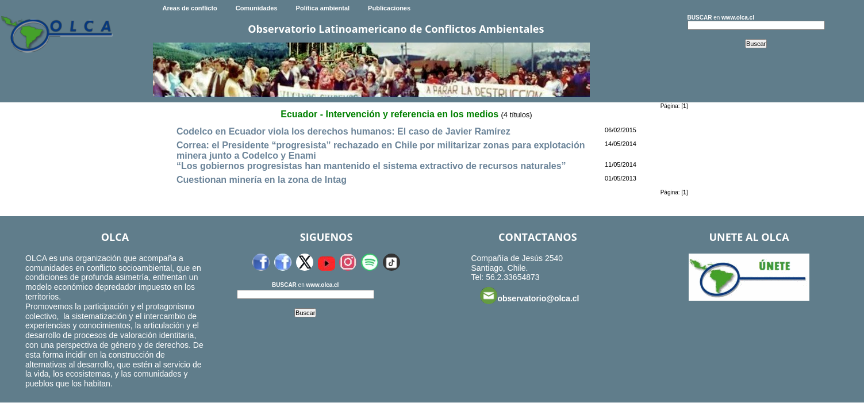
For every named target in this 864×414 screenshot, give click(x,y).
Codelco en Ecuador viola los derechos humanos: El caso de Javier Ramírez (343, 131)
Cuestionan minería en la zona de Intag (261, 180)
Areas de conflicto (189, 8)
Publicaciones (389, 8)
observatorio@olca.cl (529, 295)
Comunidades (257, 8)
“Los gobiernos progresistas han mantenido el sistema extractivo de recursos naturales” (371, 166)
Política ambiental (323, 8)
